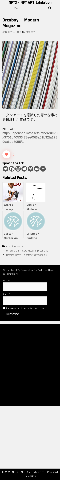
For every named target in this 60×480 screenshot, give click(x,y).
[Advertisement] (30, 365)
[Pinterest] (30, 169)
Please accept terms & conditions (23, 308)
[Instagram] (18, 169)
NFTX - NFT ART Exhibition (30, 2)
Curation (11, 246)
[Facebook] (12, 169)
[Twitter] (5, 169)
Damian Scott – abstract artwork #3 (26, 255)
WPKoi (32, 476)
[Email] (37, 169)
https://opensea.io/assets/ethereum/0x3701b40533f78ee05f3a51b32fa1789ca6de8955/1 (29, 137)
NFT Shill (21, 246)
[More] (43, 169)
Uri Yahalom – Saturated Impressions (27, 250)
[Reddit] (24, 169)
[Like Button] (6, 154)
